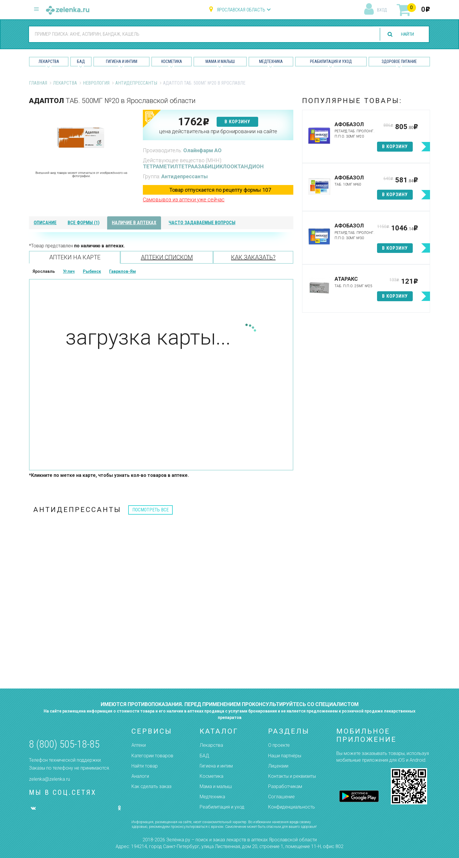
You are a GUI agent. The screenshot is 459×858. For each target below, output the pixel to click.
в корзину (237, 121)
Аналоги (140, 776)
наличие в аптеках (134, 222)
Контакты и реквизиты (292, 776)
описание (45, 222)
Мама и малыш (220, 61)
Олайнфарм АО (202, 150)
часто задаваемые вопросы (202, 222)
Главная (38, 83)
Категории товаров (152, 755)
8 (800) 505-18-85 (64, 744)
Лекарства (49, 61)
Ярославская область (241, 10)
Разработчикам (285, 786)
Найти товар (144, 766)
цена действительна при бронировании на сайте (218, 131)
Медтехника (271, 61)
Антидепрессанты (136, 83)
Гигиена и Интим (121, 61)
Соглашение (281, 796)
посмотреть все (150, 510)
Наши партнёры (284, 755)
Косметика (171, 61)
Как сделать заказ (151, 786)
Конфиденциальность (291, 807)
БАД (81, 61)
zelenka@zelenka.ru (49, 779)
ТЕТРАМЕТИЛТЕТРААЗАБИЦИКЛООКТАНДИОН (203, 166)
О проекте (279, 745)
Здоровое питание (399, 61)
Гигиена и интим (216, 766)
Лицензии (278, 766)
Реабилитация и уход (331, 61)
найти (406, 34)
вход (382, 10)
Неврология (96, 83)
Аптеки (138, 745)
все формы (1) (84, 222)
